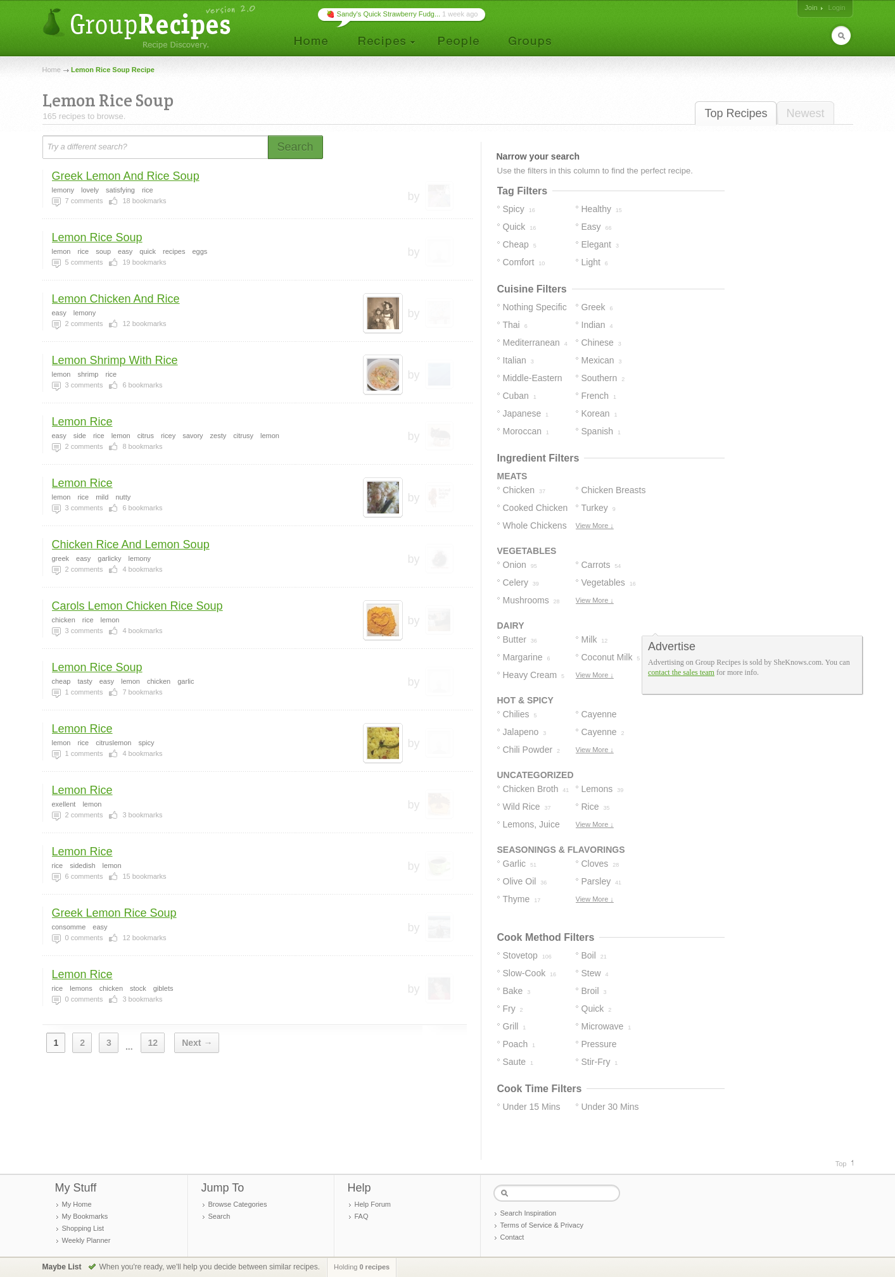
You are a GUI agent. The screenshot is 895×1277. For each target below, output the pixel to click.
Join (810, 7)
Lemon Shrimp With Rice (115, 360)
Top (841, 1163)
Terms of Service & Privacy (541, 1225)
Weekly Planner (86, 1240)
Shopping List (83, 1228)
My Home (77, 1204)
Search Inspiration (528, 1213)
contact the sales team (681, 672)
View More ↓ (595, 525)
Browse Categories (237, 1204)
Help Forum (373, 1204)
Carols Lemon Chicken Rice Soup (137, 606)
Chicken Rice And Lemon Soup (131, 544)
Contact (512, 1237)
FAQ (362, 1216)
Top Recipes (735, 113)
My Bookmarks (85, 1216)
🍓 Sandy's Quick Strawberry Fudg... (383, 14)
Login (837, 7)
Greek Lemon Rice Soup (114, 913)
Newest (805, 113)
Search (219, 1216)
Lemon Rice (82, 421)
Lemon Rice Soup (97, 237)
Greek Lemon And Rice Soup (126, 176)
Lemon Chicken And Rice (116, 299)
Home (51, 69)
